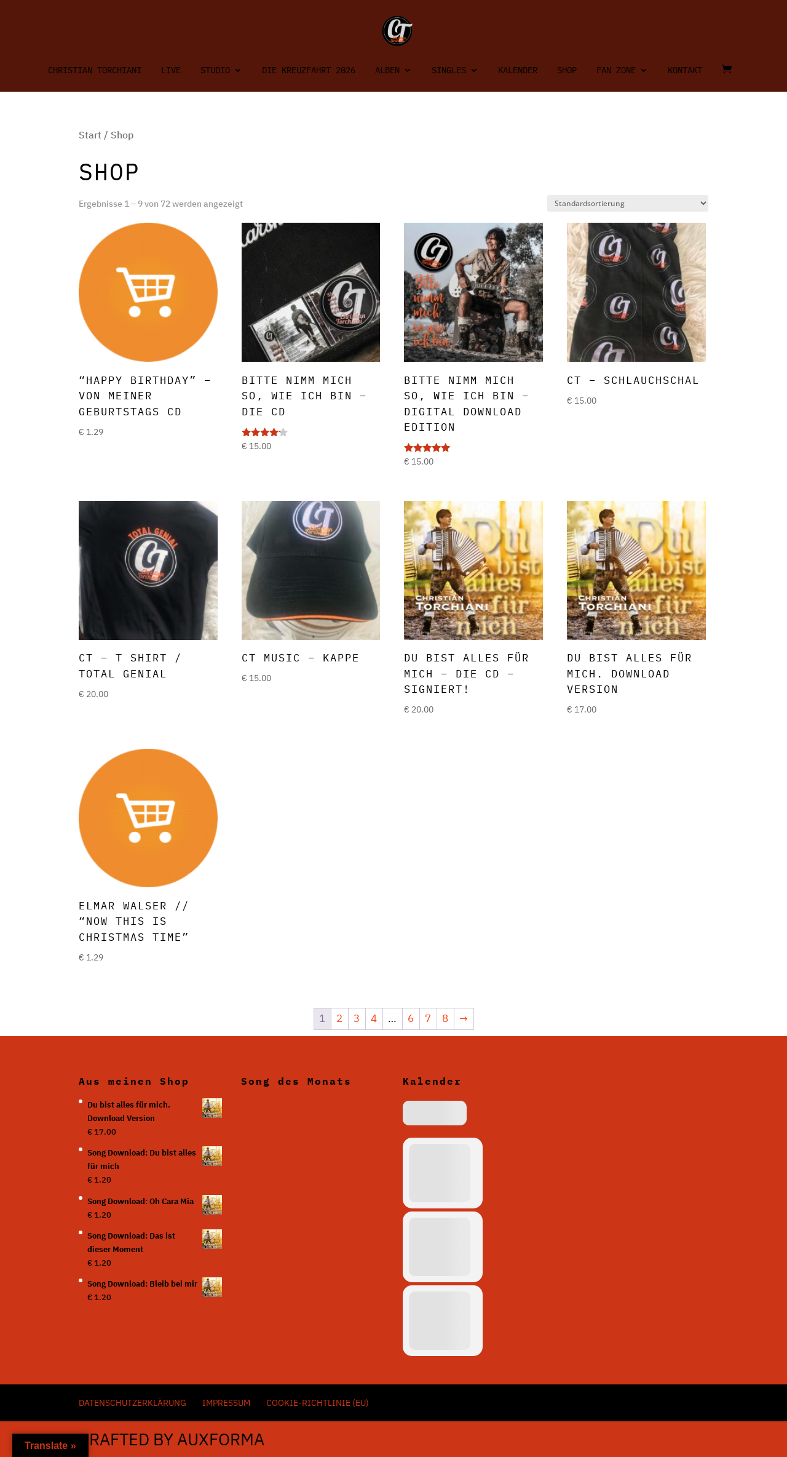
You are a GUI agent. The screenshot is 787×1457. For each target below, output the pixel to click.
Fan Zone (616, 71)
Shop (567, 71)
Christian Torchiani (94, 71)
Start (90, 135)
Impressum (226, 1402)
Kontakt (685, 71)
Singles (449, 71)
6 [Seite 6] (411, 1018)
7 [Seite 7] (428, 1018)
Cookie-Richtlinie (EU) (317, 1402)
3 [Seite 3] (357, 1018)
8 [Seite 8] (445, 1018)
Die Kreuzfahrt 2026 (308, 71)
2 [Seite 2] (339, 1018)
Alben (387, 71)
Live (171, 71)
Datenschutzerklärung (132, 1402)
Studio (215, 71)
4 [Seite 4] (374, 1018)
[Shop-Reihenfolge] (627, 203)
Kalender (517, 71)
